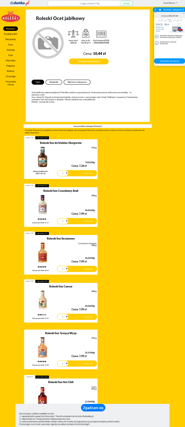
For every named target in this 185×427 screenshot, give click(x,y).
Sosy (10, 44)
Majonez (10, 65)
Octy (10, 55)
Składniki (54, 82)
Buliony (10, 71)
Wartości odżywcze (77, 82)
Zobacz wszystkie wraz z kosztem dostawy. (160, 371)
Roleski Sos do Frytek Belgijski (113, 275)
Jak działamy (102, 385)
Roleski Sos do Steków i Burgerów (52, 142)
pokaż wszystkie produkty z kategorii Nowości (87, 315)
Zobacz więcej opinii (26, 373)
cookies (43, 413)
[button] (9, 356)
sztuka (29, 137)
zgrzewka (42, 138)
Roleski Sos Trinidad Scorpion (53, 275)
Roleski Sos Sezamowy (53, 187)
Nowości (10, 28)
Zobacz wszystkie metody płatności (70, 371)
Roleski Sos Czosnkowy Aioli (112, 142)
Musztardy (10, 39)
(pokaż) (63, 403)
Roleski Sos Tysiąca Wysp (52, 230)
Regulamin (101, 390)
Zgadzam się (93, 407)
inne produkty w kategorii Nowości (88, 126)
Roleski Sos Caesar (112, 187)
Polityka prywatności (106, 394)
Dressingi (10, 76)
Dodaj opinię (25, 368)
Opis (38, 82)
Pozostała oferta (11, 83)
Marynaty (10, 60)
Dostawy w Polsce (115, 371)
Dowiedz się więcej (169, 61)
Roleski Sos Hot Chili (112, 231)
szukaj (124, 3)
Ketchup (11, 49)
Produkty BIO (10, 34)
